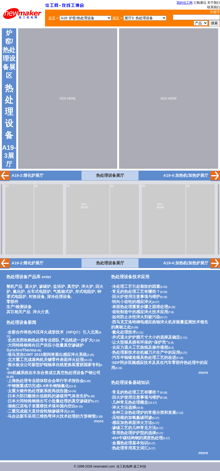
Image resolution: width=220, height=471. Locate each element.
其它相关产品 (18, 312)
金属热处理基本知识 (130, 443)
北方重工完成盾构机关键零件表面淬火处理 (46, 360)
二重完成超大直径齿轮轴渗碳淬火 (38, 411)
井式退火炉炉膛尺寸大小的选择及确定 (146, 337)
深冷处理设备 (59, 297)
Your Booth (84, 205)
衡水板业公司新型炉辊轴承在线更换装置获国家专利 (54, 365)
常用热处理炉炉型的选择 (134, 433)
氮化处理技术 (124, 332)
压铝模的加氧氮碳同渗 (132, 417)
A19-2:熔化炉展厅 (28, 175)
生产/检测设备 (18, 307)
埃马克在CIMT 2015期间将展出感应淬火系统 (47, 354)
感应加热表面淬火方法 (132, 423)
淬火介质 (41, 312)
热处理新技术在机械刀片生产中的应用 (146, 352)
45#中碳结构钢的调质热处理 (137, 438)
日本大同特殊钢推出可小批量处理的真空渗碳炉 (50, 401)
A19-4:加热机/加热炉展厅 (185, 175)
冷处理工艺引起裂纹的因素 (136, 286)
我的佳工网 (185, 3)
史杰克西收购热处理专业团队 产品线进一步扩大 (50, 340)
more (99, 421)
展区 (115, 18)
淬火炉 (87, 286)
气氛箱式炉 (63, 291)
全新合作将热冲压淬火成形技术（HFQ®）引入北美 (53, 332)
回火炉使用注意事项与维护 (136, 297)
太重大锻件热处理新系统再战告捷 (38, 391)
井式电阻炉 (85, 291)
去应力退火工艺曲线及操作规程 (140, 347)
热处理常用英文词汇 (130, 448)
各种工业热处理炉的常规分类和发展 (144, 412)
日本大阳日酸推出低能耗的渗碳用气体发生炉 (48, 396)
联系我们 (213, 7)
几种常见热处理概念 (130, 402)
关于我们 (213, 3)
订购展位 (200, 3)
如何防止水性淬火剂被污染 (136, 317)
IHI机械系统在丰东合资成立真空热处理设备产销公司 (54, 373)
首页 (51, 18)
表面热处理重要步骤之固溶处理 (140, 307)
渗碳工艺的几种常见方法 (134, 428)
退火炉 (31, 286)
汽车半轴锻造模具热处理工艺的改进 (144, 357)
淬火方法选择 (124, 407)
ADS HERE (67, 98)
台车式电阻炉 (39, 291)
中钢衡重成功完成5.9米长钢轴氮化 (38, 386)
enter (28, 277)
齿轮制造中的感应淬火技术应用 (140, 312)
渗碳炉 (45, 286)
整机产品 (14, 286)
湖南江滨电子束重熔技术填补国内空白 (42, 406)
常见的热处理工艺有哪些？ (136, 291)
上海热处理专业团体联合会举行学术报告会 (46, 381)
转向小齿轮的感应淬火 (132, 302)
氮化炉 (19, 291)
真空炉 (73, 286)
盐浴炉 (59, 286)
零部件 (12, 302)
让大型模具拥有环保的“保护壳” (140, 342)
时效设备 (37, 297)
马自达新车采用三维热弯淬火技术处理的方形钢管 (52, 416)
